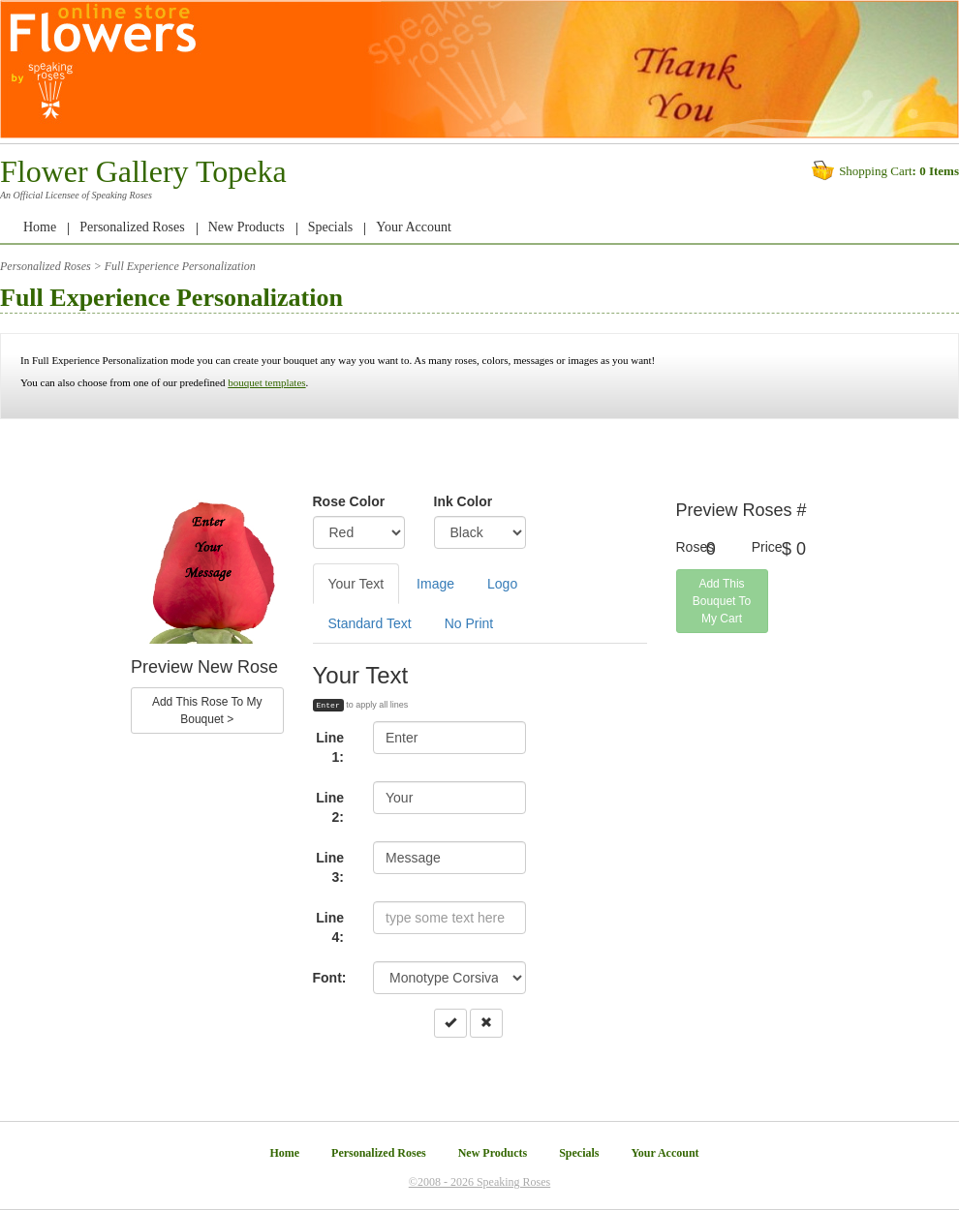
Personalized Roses (131, 227)
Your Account (413, 227)
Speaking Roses (121, 195)
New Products (246, 227)
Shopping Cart (875, 171)
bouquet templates (266, 382)
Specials (331, 227)
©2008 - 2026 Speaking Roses (479, 1182)
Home (39, 227)
